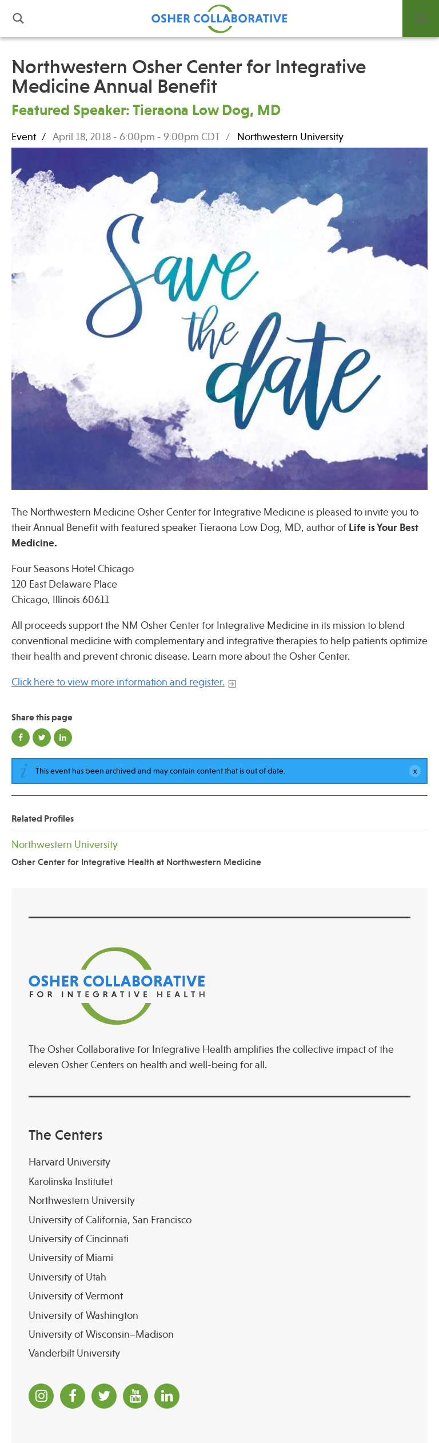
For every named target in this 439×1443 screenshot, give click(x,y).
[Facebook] (72, 1396)
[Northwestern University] (219, 1200)
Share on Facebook (20, 737)
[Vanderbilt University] (219, 1353)
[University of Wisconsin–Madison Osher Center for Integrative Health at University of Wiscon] (219, 1334)
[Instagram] (41, 1396)
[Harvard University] (219, 1162)
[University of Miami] (219, 1257)
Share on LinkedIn (63, 737)
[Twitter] (104, 1396)
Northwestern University (290, 136)
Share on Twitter (42, 737)
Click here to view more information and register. (118, 682)
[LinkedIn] (166, 1396)
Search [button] (18, 18)
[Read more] (219, 321)
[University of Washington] (219, 1315)
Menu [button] (420, 18)
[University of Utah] (219, 1277)
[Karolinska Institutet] (219, 1181)
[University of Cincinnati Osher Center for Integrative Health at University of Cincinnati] (219, 1239)
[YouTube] (135, 1396)
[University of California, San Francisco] (219, 1220)
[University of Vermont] (219, 1296)
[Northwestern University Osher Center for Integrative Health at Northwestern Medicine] (219, 852)
